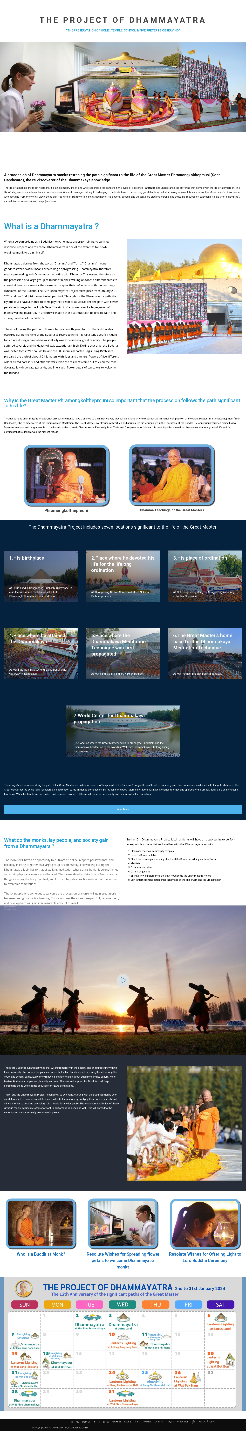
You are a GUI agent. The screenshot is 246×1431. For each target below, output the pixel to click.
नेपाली (137, 1421)
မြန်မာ (193, 1421)
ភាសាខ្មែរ (128, 1421)
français (170, 1421)
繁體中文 (86, 1421)
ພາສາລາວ (116, 1421)
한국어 (97, 1421)
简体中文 (75, 1421)
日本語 (106, 1421)
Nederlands (182, 1421)
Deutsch (159, 1421)
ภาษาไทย (147, 1421)
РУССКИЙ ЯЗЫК (206, 1421)
